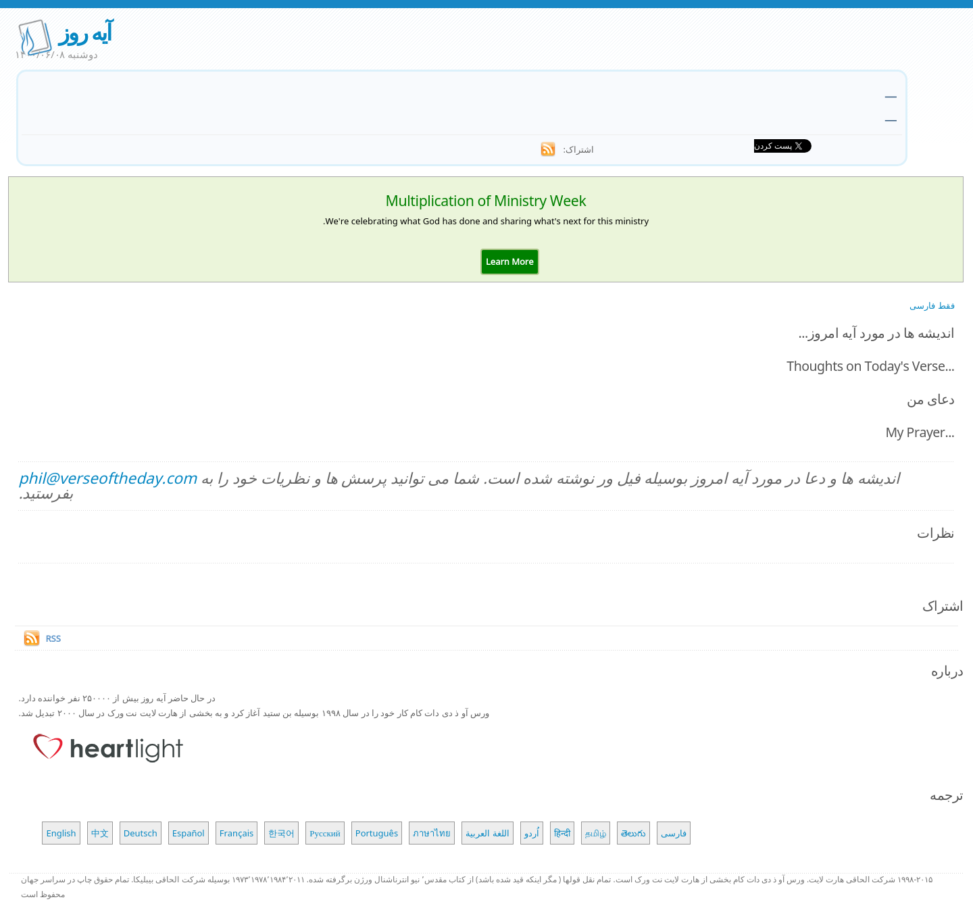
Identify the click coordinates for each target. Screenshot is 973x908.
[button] (509, 261)
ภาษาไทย (432, 833)
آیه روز (84, 32)
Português (376, 833)
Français (237, 833)
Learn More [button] (510, 261)
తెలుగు (633, 833)
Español (188, 833)
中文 (100, 833)
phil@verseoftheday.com (107, 478)
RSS (52, 638)
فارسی (674, 833)
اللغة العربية (487, 833)
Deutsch (140, 833)
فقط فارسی (931, 305)
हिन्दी (562, 833)
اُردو (531, 833)
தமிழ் (595, 833)
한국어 (281, 833)
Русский (325, 833)
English (61, 833)
